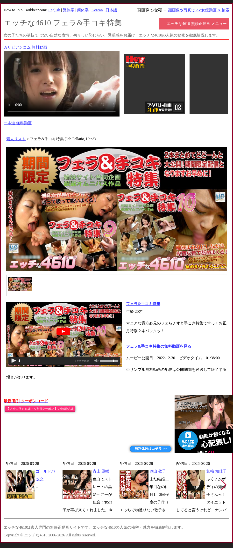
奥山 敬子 (157, 471)
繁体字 (68, 10)
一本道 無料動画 (18, 123)
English (54, 10)
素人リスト (16, 139)
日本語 (111, 10)
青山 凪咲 (101, 471)
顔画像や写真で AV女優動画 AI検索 (198, 10)
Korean (97, 10)
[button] (223, 485)
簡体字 (83, 10)
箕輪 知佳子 (216, 471)
